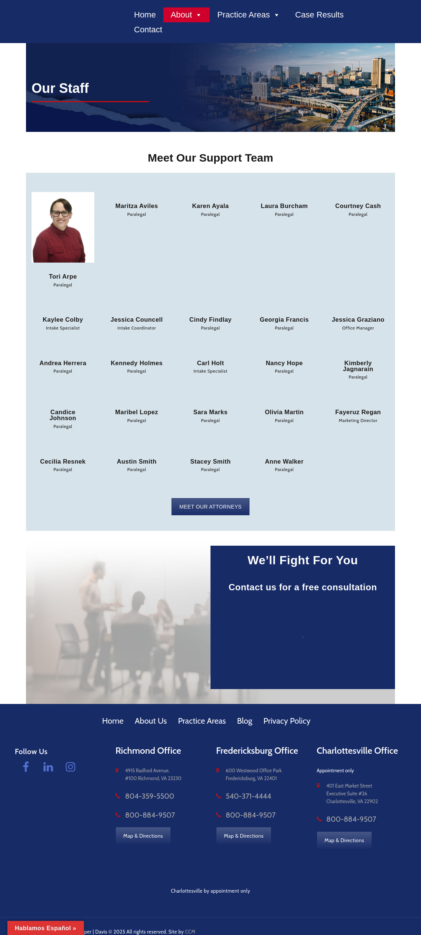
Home (145, 14)
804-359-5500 (141, 785)
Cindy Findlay (210, 318)
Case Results (319, 14)
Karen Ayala (210, 205)
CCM (191, 920)
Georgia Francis (284, 318)
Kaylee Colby (62, 318)
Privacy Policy (287, 710)
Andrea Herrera (62, 361)
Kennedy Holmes (137, 361)
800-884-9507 (142, 803)
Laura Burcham (284, 205)
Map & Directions (143, 823)
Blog (244, 710)
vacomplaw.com (32, 920)
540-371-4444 (241, 785)
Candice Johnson (63, 409)
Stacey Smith (210, 451)
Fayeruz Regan (358, 409)
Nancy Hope (284, 361)
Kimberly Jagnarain (358, 364)
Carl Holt (210, 361)
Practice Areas (248, 14)
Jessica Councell (136, 318)
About (187, 14)
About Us (151, 710)
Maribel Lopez (137, 409)
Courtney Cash (358, 205)
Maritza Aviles (136, 205)
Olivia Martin (285, 409)
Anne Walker (284, 451)
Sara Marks (210, 409)
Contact (148, 29)
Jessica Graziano (358, 318)
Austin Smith (136, 451)
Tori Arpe (63, 276)
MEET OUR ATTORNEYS (210, 496)
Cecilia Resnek (63, 451)
